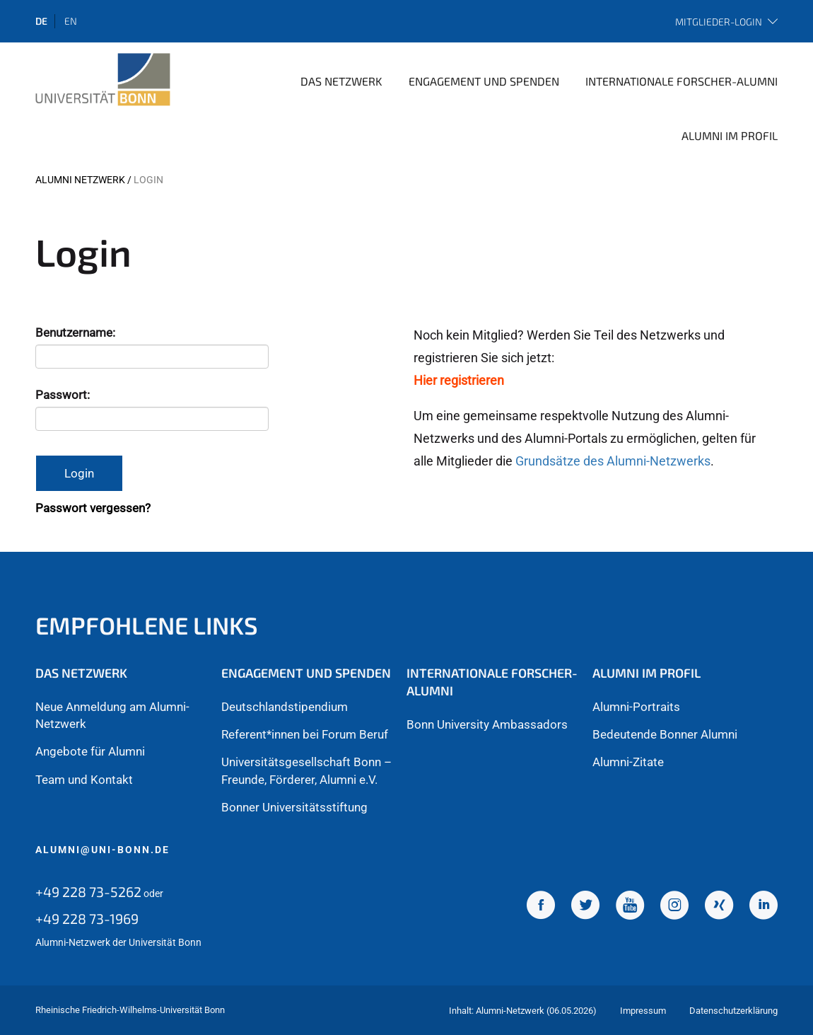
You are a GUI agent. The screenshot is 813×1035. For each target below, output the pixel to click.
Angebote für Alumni (90, 751)
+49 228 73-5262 (88, 891)
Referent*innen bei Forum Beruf (304, 734)
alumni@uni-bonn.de (102, 849)
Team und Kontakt (84, 780)
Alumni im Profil (730, 135)
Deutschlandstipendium (284, 707)
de (41, 21)
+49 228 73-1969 (87, 918)
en (70, 21)
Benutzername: (76, 332)
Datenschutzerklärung (733, 1010)
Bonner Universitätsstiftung (294, 807)
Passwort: (64, 395)
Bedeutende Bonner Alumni (664, 734)
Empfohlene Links (146, 625)
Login (79, 473)
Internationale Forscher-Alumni (681, 81)
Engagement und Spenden (484, 81)
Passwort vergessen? (93, 508)
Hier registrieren (459, 380)
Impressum (643, 1010)
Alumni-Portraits (636, 707)
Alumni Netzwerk (80, 179)
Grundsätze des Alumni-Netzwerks (612, 460)
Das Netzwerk (341, 81)
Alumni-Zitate (628, 762)
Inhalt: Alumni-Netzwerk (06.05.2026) (523, 1010)
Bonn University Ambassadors (487, 724)
